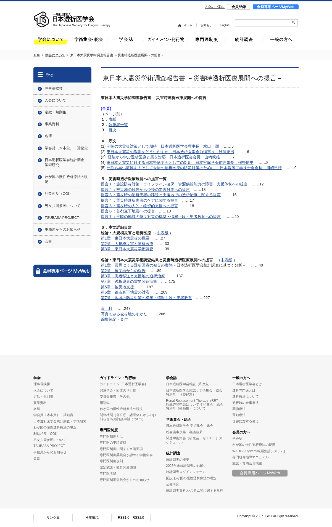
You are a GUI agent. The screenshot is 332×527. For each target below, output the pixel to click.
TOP (36, 55)
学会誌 (171, 378)
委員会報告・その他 (115, 396)
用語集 (105, 403)
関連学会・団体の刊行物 (118, 390)
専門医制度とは (111, 436)
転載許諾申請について (127, 419)
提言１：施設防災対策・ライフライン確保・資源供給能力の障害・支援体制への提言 (174, 184)
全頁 (106, 108)
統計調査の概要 (177, 460)
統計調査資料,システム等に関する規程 (194, 491)
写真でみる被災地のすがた (124, 314)
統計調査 (173, 453)
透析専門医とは (243, 390)
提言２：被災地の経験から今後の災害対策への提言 (145, 189)
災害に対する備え (245, 421)
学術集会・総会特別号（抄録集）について (194, 406)
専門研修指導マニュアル (250, 457)
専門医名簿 (108, 473)
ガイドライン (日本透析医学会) (123, 384)
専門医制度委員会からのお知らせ (124, 480)
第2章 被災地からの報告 (123, 270)
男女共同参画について (63, 206)
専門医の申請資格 (113, 443)
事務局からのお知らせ (63, 229)
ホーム (188, 25)
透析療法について (245, 396)
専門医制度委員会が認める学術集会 (126, 455)
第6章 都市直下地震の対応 (125, 292)
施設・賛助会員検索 (247, 463)
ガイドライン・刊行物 (118, 378)
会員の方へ (241, 432)
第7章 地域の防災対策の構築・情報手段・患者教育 (146, 298)
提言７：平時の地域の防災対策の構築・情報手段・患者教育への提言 (161, 216)
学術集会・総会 (178, 419)
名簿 (48, 136)
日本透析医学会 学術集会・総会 (189, 426)
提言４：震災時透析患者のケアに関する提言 (139, 200)
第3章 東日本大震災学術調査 (127, 249)
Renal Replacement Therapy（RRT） (194, 401)
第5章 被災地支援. (118, 287)
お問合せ (206, 25)
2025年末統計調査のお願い (186, 466)
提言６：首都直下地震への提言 (128, 211)
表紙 (112, 119)
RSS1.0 (123, 518)
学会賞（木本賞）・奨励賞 (66, 148)
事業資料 (52, 124)
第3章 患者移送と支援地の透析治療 (133, 276)
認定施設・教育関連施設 (118, 467)
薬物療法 (239, 409)
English (225, 25)
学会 (50, 75)
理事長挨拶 (54, 88)
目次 (112, 130)
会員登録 (238, 7)
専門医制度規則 (111, 461)
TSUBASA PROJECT (62, 217)
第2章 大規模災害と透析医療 (127, 243)
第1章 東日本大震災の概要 (125, 238)
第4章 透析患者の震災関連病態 (129, 281)
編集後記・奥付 (114, 319)
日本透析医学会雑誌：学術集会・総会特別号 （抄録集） (194, 392)
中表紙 (162, 233)
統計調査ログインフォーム (186, 472)
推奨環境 (92, 518)
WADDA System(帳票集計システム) (258, 451)
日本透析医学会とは (247, 384)
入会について (55, 100)
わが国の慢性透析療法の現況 (66, 179)
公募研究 (172, 484)
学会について (55, 55)
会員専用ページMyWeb (275, 7)
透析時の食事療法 (245, 403)
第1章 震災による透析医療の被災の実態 (137, 265)
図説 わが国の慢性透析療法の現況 (191, 478)
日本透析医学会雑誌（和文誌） (189, 384)
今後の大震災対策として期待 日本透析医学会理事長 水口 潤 (163, 146)
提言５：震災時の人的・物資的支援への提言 (139, 206)
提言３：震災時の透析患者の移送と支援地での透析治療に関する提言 (161, 195)
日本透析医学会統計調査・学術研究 (66, 162)
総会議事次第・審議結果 (184, 432)
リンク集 (53, 518)
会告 (48, 241)
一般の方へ (241, 378)
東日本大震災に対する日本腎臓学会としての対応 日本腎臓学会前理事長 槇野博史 (180, 162)
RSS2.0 (138, 518)
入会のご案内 (215, 7)
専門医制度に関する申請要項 (121, 449)
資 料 (106, 308)
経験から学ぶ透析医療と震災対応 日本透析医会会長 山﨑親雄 (163, 157)
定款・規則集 (55, 112)
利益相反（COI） (59, 193)
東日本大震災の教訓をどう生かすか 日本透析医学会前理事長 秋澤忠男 (170, 152)
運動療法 (239, 415)
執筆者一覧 (118, 125)
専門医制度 (109, 430)
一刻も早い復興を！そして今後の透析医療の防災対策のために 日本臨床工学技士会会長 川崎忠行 (194, 168)
